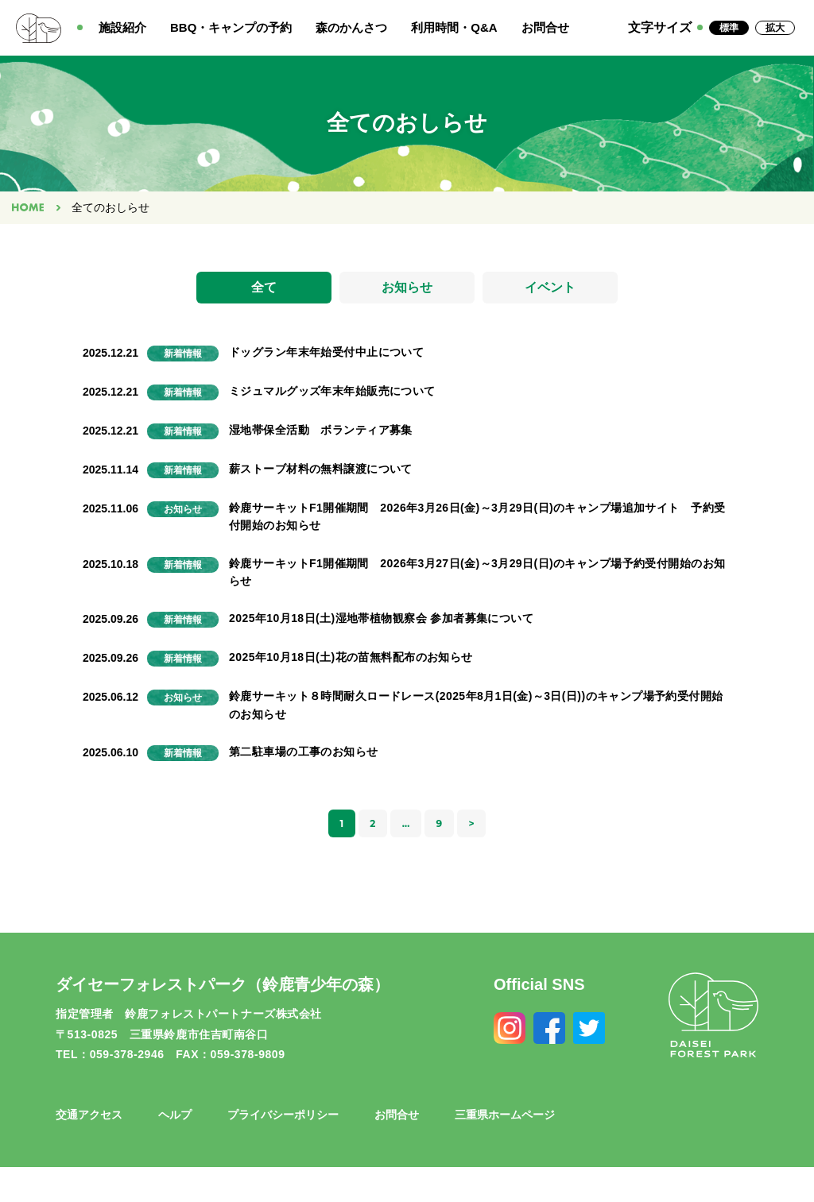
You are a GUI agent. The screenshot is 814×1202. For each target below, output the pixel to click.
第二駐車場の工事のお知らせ (303, 754)
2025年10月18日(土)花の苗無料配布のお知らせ (351, 660)
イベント (550, 289)
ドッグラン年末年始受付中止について (326, 355)
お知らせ (407, 289)
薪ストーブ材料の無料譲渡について (321, 472)
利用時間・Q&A (454, 27)
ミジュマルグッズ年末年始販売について (332, 394)
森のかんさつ (351, 27)
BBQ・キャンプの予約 (231, 27)
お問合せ (545, 27)
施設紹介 (122, 27)
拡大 (775, 27)
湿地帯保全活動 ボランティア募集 (321, 433)
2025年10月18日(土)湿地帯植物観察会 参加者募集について (381, 621)
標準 (728, 27)
